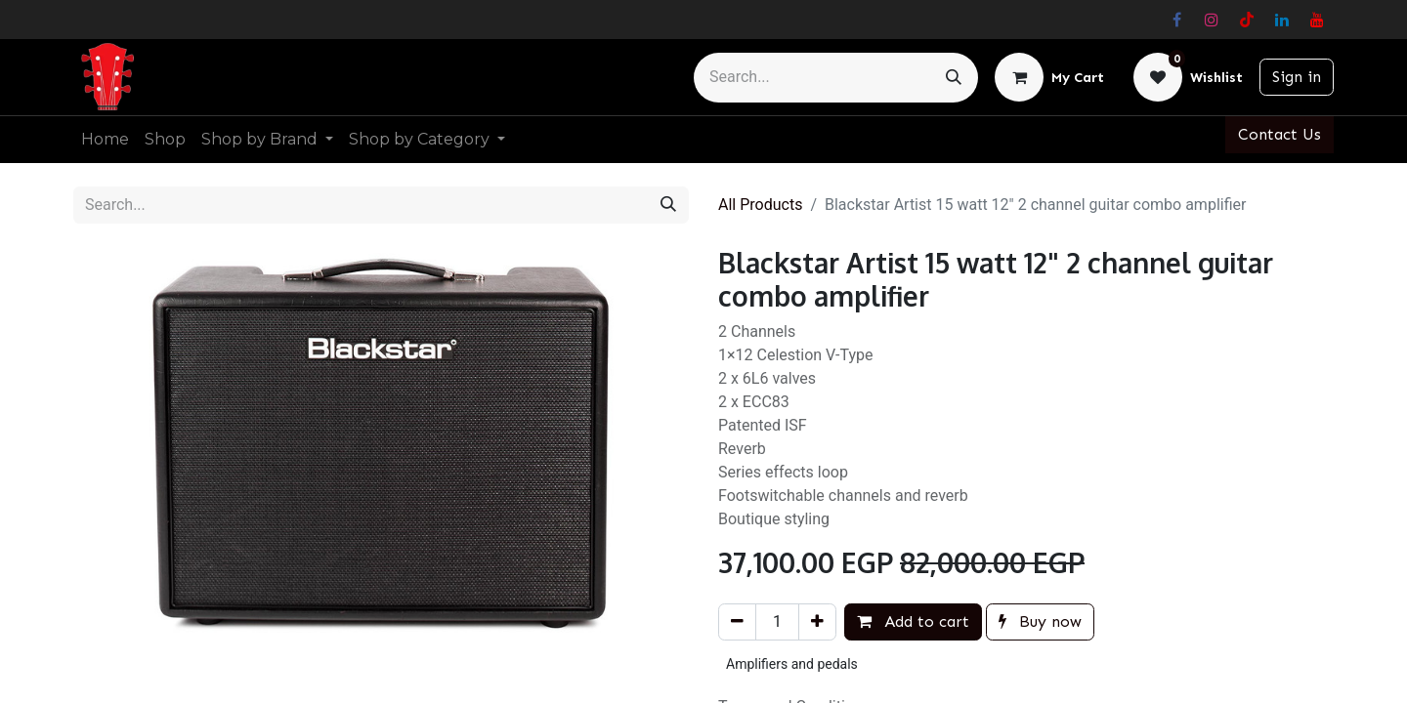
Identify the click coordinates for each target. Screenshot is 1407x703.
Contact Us (1279, 134)
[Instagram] (1211, 19)
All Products (760, 204)
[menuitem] (105, 139)
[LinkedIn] (1282, 19)
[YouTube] (1317, 19)
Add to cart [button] (913, 621)
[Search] (953, 78)
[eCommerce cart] (1049, 77)
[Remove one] (737, 622)
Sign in (1296, 76)
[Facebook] (1176, 19)
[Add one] (817, 622)
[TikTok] (1246, 19)
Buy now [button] (1040, 621)
